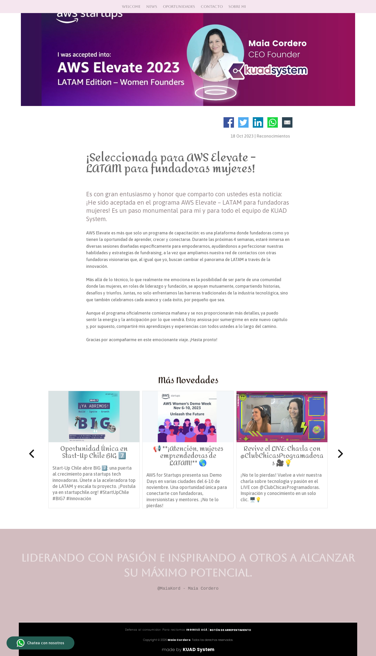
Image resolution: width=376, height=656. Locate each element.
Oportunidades (179, 6)
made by (188, 649)
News (151, 6)
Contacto (212, 6)
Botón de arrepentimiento (230, 630)
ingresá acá (197, 630)
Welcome (131, 6)
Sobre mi (237, 6)
